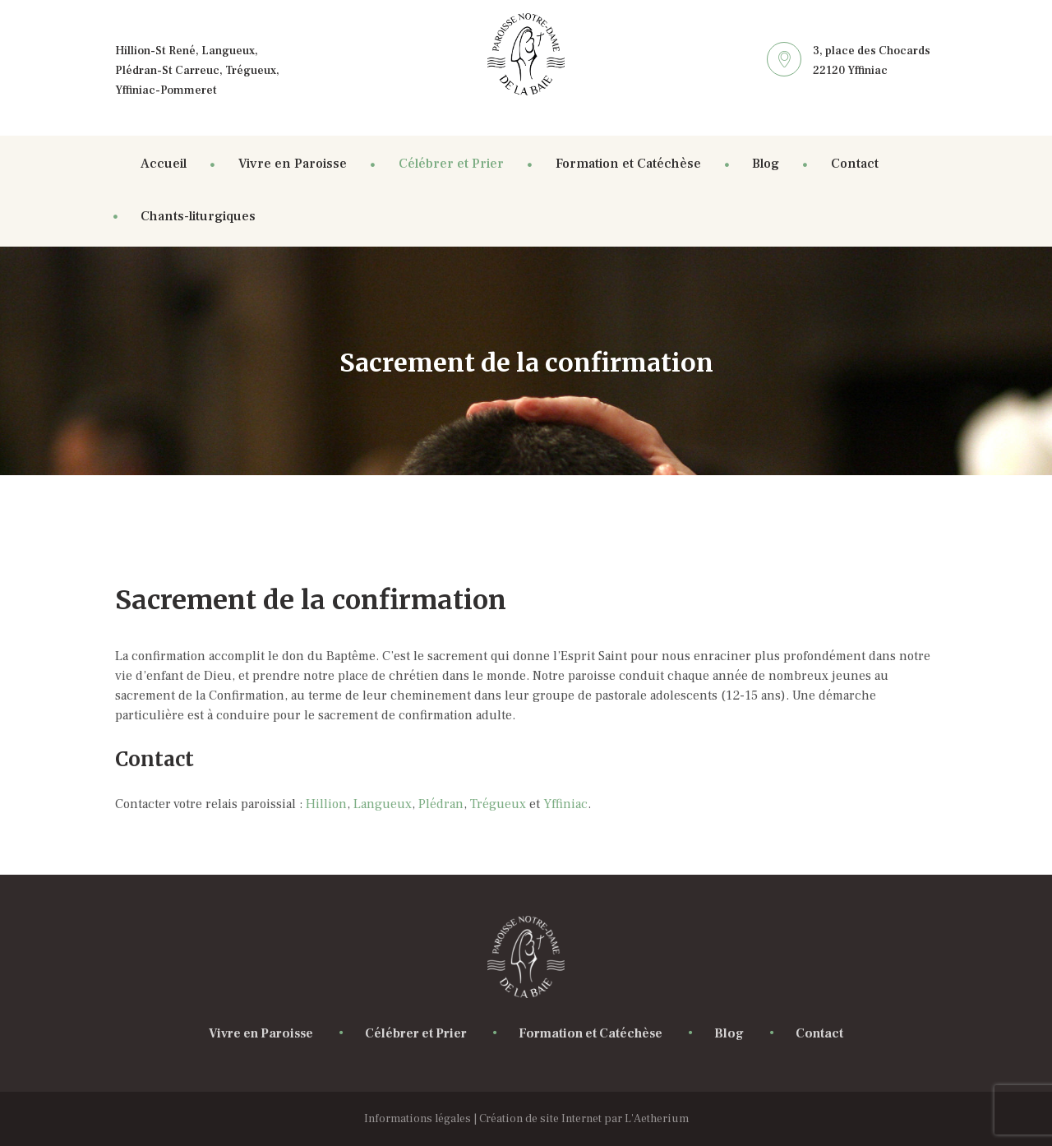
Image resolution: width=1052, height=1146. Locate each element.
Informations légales (417, 1118)
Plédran (441, 804)
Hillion (326, 804)
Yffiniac (565, 804)
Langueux (382, 804)
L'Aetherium (657, 1118)
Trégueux (499, 804)
